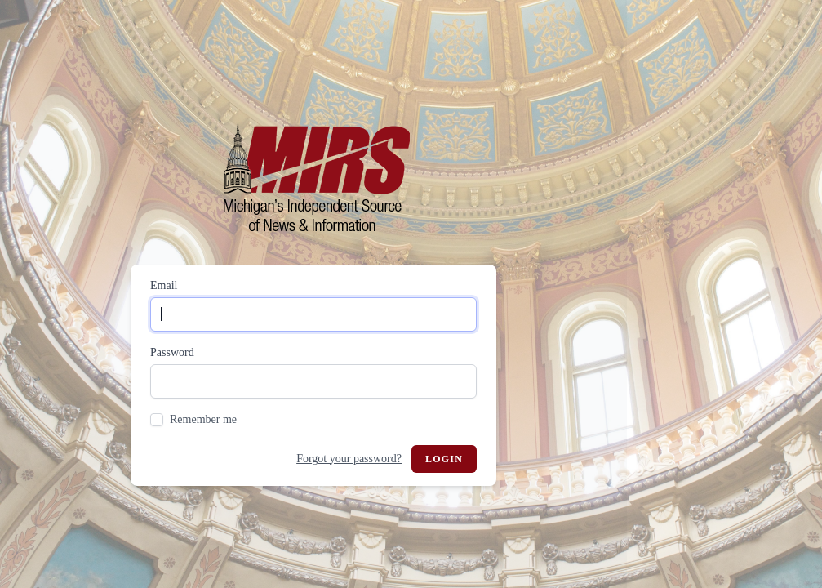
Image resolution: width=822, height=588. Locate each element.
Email (163, 285)
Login (444, 459)
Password (172, 352)
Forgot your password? (349, 458)
